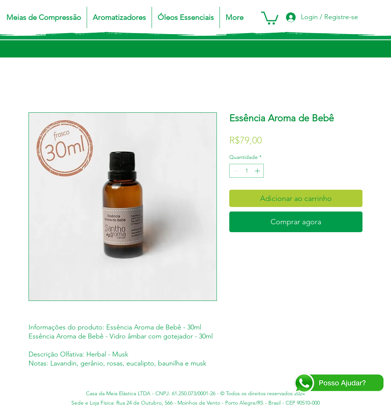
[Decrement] (235, 170)
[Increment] (258, 170)
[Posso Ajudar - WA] (338, 383)
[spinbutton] (246, 170)
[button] (44, 17)
